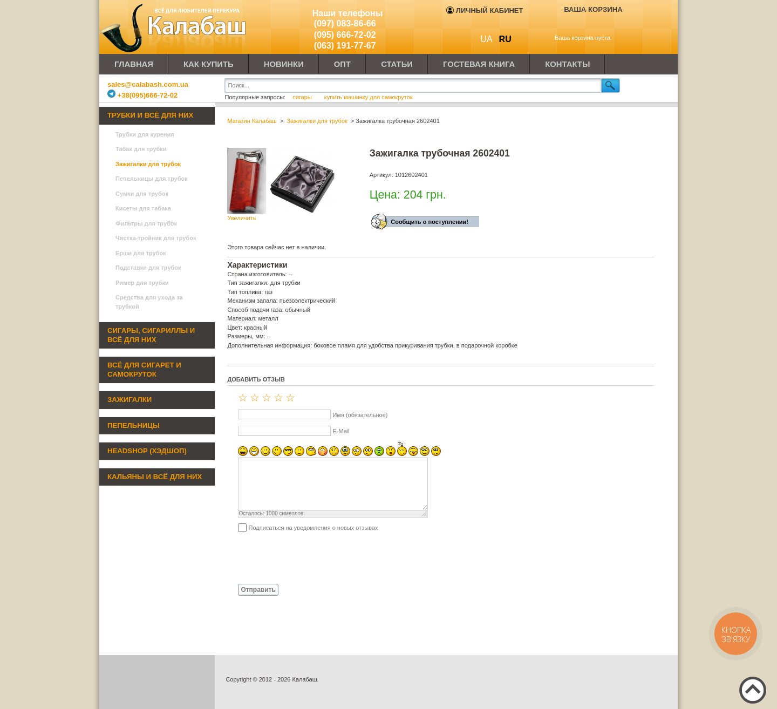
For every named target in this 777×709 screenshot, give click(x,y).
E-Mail (340, 431)
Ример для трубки (142, 282)
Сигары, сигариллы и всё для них (151, 335)
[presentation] (309, 557)
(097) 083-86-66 (345, 23)
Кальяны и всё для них (154, 477)
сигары (302, 97)
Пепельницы (133, 425)
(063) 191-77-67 (345, 45)
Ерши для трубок (140, 253)
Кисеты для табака (143, 208)
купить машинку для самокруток (368, 97)
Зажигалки (129, 400)
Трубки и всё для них (150, 115)
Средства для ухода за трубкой (149, 302)
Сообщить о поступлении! (429, 222)
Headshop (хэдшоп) (147, 451)
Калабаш (174, 27)
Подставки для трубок (148, 267)
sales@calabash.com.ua (147, 84)
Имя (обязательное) (359, 415)
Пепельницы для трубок (151, 178)
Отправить (258, 590)
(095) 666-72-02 (345, 34)
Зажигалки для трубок (148, 164)
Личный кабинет (484, 10)
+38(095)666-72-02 (142, 95)
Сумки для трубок (141, 193)
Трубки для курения (144, 134)
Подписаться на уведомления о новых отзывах (313, 527)
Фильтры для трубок (146, 223)
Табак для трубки (141, 149)
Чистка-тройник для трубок (155, 238)
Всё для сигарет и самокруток (144, 369)
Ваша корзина (593, 9)
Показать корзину (586, 25)
